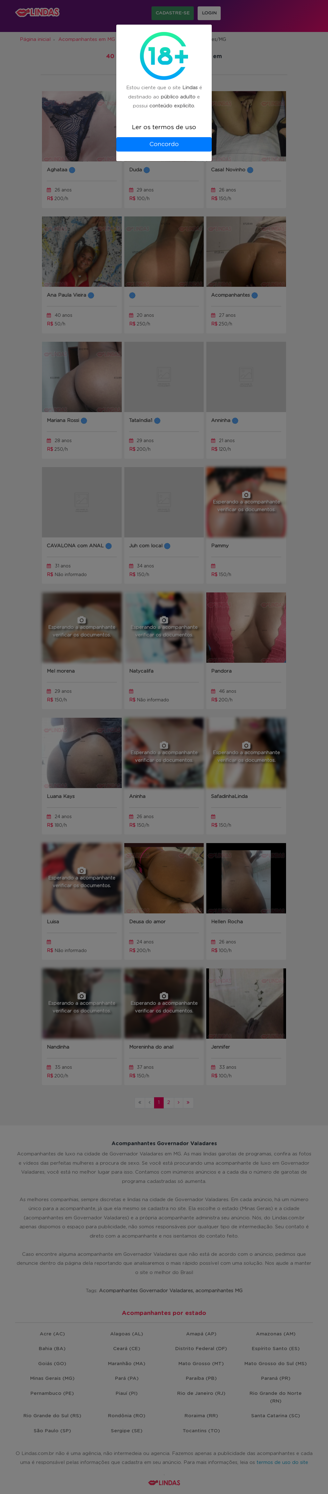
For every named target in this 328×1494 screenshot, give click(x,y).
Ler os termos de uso (164, 127)
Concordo (164, 144)
